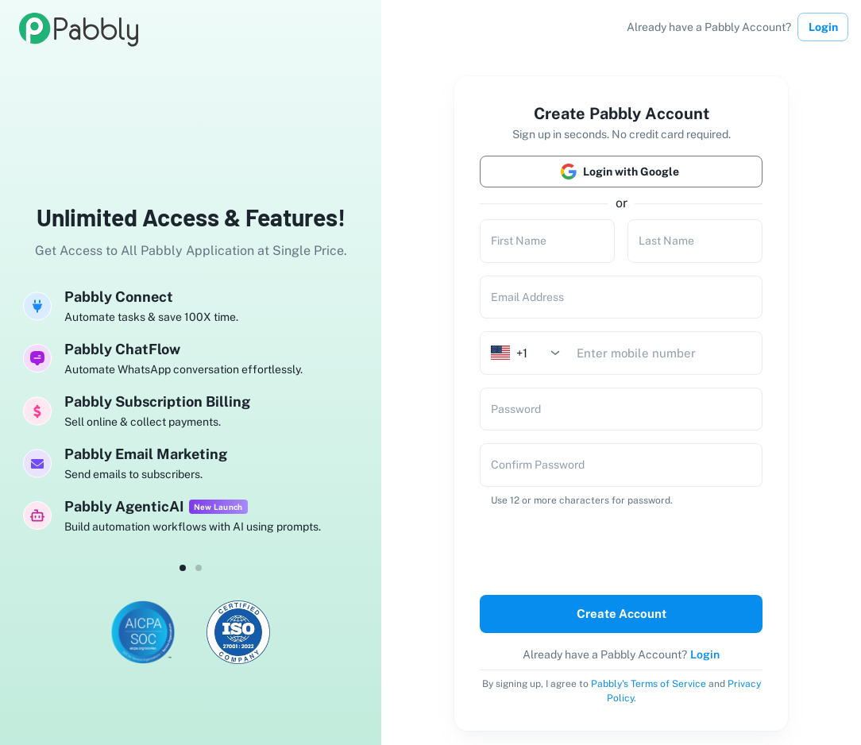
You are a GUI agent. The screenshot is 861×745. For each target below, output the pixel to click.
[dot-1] (198, 568)
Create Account (621, 614)
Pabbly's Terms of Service (648, 683)
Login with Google (621, 171)
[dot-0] (183, 568)
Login (822, 27)
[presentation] (586, 547)
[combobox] (530, 353)
